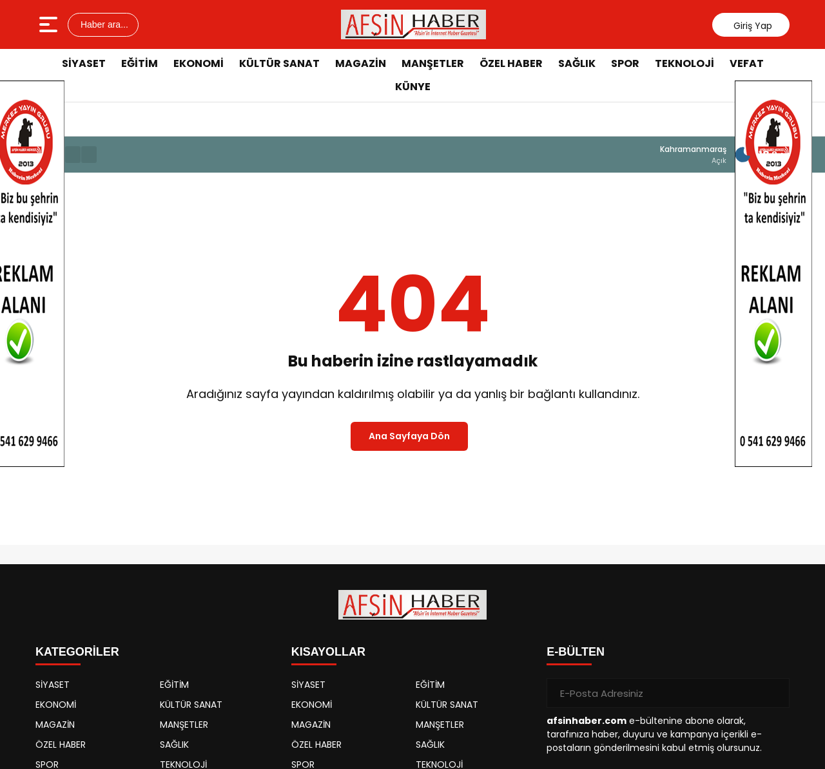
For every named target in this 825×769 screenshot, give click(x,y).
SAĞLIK (577, 63)
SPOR (625, 63)
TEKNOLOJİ (684, 63)
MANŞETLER (433, 63)
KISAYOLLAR (328, 651)
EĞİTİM (139, 63)
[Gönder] (775, 693)
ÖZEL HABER (511, 63)
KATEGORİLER (77, 651)
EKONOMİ (198, 63)
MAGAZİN (360, 63)
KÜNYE (413, 86)
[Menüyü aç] (49, 24)
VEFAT (747, 63)
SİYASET (84, 63)
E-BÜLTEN (576, 651)
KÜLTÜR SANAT (279, 63)
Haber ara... (103, 24)
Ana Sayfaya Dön (409, 436)
